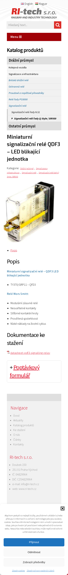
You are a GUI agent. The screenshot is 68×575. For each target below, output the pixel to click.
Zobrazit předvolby (34, 562)
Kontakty (18, 444)
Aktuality (18, 420)
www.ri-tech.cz (27, 489)
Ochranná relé (16, 86)
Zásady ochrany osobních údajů (40, 570)
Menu (16, 37)
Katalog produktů (23, 425)
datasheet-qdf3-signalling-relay (30, 353)
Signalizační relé (17, 105)
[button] (62, 508)
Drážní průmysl (21, 60)
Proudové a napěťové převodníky (26, 93)
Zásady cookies (18, 570)
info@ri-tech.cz (30, 484)
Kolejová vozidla (17, 67)
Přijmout (34, 542)
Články (17, 439)
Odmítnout (34, 552)
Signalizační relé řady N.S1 (25, 112)
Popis (14, 250)
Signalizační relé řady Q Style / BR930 (35, 118)
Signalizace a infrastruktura (23, 74)
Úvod (16, 415)
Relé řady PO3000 (18, 99)
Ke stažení (19, 430)
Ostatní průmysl (22, 126)
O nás (16, 434)
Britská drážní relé (18, 80)
